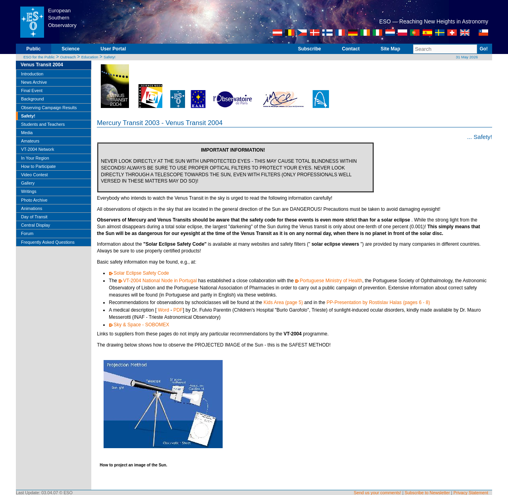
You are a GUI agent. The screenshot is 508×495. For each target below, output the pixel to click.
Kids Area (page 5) (283, 302)
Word (163, 310)
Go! (483, 49)
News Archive (34, 82)
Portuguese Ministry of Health (331, 280)
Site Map (390, 49)
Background (32, 98)
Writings (29, 191)
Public (33, 49)
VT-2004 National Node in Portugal (159, 280)
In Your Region (35, 158)
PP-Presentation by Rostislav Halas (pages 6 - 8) (378, 302)
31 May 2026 (467, 57)
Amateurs (30, 141)
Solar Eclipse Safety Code (141, 273)
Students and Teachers (43, 124)
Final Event (31, 90)
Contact (351, 49)
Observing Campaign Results (49, 107)
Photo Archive (34, 200)
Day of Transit (34, 216)
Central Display (35, 225)
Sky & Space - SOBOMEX (141, 324)
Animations (31, 208)
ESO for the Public (39, 57)
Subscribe (309, 49)
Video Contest (34, 174)
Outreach (68, 57)
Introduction (32, 73)
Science (70, 49)
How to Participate (38, 166)
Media (27, 132)
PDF (178, 310)
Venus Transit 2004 (42, 64)
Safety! (109, 57)
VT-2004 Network (37, 149)
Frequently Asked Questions (48, 242)
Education (89, 57)
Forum (27, 233)
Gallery (28, 183)
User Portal (113, 49)
